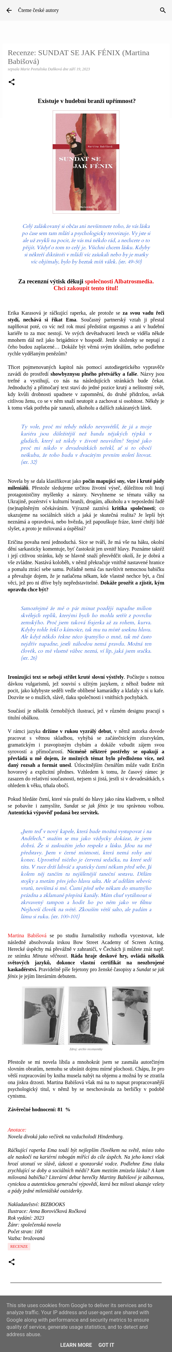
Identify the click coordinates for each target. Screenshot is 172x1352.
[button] (11, 82)
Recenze (19, 1246)
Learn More (76, 1345)
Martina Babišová (27, 935)
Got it (106, 1345)
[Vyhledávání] (163, 10)
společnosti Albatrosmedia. (119, 281)
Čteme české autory (38, 10)
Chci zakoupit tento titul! (86, 288)
